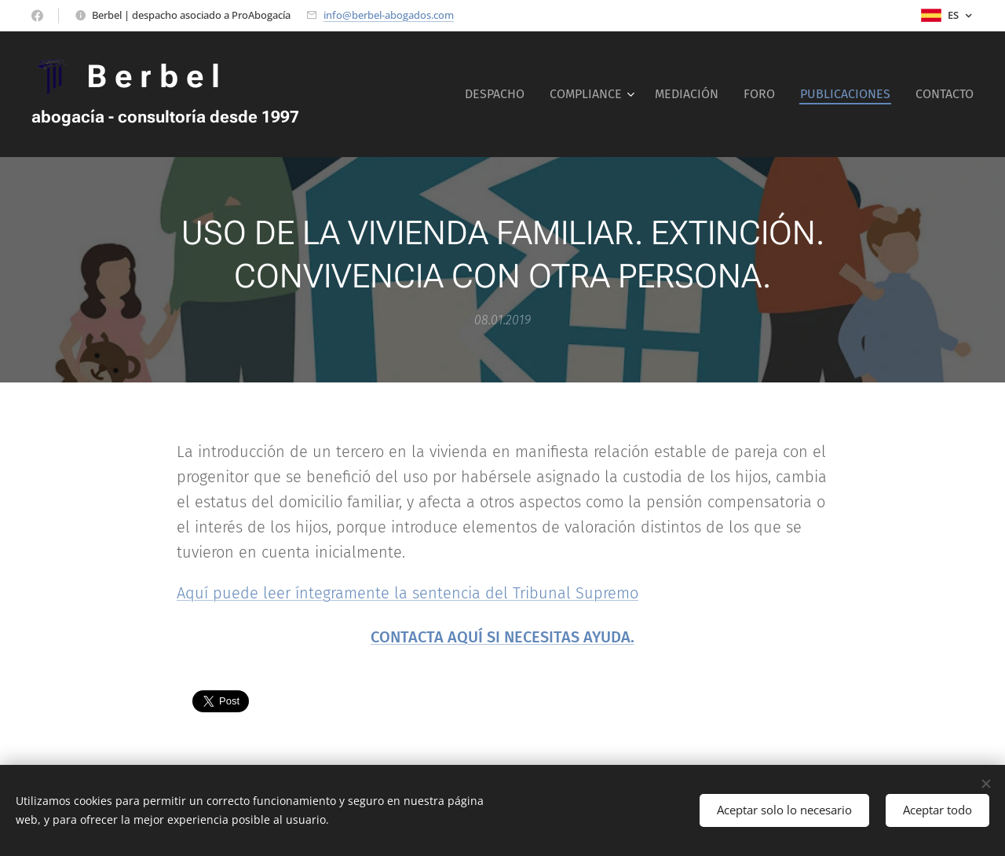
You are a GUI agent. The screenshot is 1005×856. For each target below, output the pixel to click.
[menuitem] (499, 94)
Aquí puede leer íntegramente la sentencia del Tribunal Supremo (407, 592)
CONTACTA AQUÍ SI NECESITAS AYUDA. (502, 636)
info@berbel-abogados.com (388, 15)
